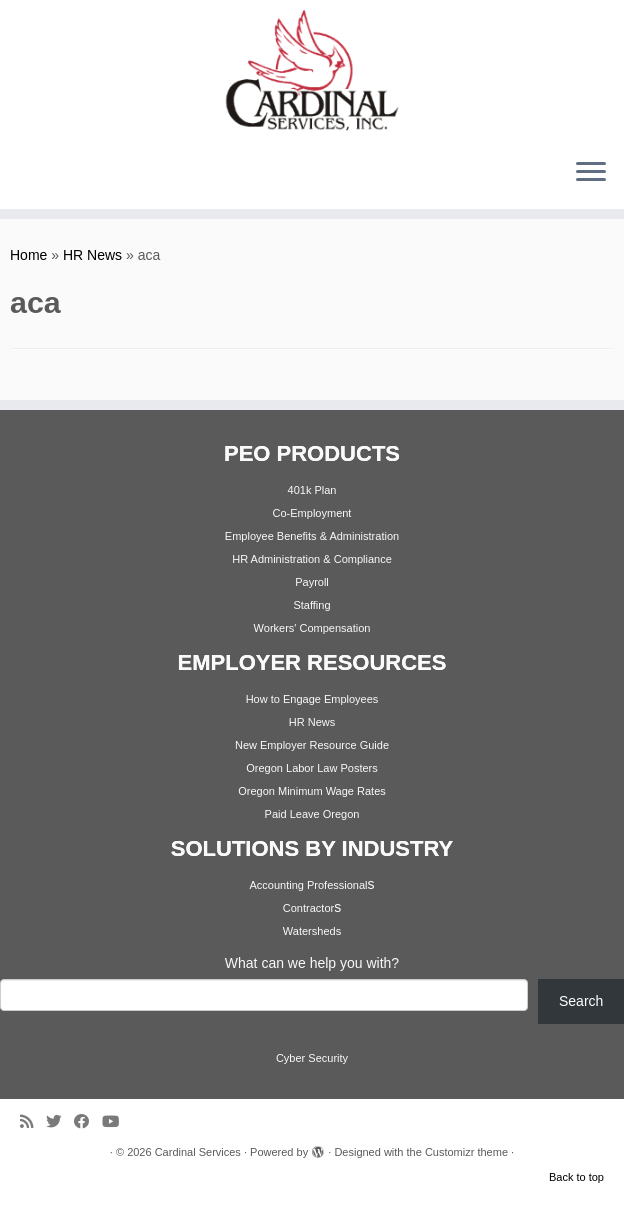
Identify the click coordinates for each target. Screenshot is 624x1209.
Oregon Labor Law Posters (311, 768)
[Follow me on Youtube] (117, 1121)
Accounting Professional (308, 885)
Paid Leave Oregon (312, 814)
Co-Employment (312, 513)
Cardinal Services (198, 1152)
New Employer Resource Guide (312, 745)
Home (28, 255)
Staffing (311, 605)
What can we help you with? (312, 963)
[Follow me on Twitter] (60, 1121)
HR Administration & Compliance (312, 559)
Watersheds (312, 931)
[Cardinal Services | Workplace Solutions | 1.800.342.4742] (312, 71)
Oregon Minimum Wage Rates (312, 791)
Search (581, 1001)
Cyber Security (312, 1058)
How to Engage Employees (312, 699)
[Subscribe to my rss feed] (33, 1121)
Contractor (308, 908)
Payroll (312, 582)
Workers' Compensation (312, 628)
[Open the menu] (591, 173)
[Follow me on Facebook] (88, 1121)
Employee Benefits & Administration (312, 536)
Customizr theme (466, 1152)
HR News (92, 255)
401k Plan (312, 490)
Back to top (576, 1177)
